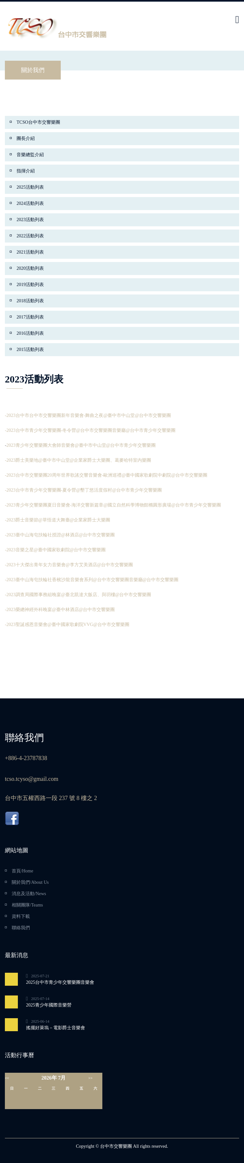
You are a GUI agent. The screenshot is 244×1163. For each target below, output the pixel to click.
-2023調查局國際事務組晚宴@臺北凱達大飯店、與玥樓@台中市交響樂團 (78, 594)
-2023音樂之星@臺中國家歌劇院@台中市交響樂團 (55, 549)
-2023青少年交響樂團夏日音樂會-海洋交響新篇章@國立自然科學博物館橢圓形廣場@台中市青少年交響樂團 (113, 505)
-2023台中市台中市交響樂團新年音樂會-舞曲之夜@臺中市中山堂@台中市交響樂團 (88, 415)
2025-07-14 (40, 998)
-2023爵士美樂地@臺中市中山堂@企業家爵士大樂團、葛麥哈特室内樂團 (78, 460)
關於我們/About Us (30, 882)
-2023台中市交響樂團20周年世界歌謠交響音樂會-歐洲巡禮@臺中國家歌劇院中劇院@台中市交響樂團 (106, 475)
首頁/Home (22, 871)
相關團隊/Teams (27, 905)
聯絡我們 (21, 927)
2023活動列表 (30, 219)
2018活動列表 (30, 300)
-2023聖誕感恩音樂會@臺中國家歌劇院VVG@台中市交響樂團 (67, 624)
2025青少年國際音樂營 (48, 1005)
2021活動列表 (30, 252)
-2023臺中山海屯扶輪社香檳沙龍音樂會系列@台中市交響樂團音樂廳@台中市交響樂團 (91, 579)
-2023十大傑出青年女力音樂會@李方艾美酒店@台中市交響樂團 (69, 564)
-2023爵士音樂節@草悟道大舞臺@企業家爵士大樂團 (57, 520)
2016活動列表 (30, 333)
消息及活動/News (29, 893)
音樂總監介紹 (30, 154)
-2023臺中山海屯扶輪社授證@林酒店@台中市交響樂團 (60, 534)
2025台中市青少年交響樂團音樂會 (60, 982)
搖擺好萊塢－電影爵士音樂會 (55, 1027)
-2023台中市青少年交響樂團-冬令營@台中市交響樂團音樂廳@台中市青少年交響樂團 (90, 430)
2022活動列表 (30, 235)
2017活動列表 (30, 317)
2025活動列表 (30, 187)
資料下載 (21, 916)
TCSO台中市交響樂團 (38, 122)
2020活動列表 (30, 268)
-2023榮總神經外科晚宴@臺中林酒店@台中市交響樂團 (60, 609)
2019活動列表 (30, 284)
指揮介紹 (26, 171)
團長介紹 (26, 138)
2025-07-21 (40, 976)
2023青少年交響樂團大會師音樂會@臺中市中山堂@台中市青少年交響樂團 (81, 445)
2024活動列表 (30, 203)
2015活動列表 (30, 349)
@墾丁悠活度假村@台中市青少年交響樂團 (119, 490)
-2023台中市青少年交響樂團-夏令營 (40, 490)
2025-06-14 (40, 1021)
